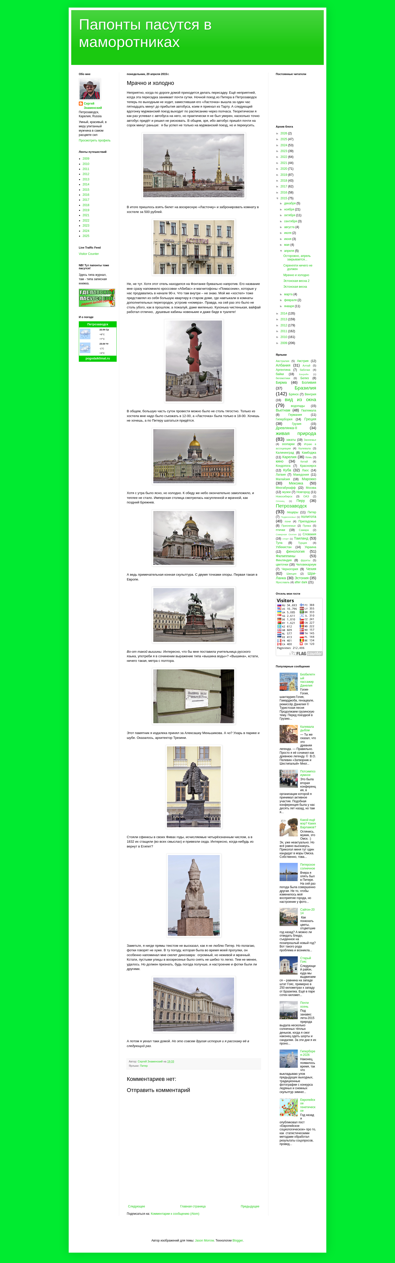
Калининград (285, 452)
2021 (86, 215)
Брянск (294, 394)
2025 (86, 236)
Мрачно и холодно (296, 275)
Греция (310, 419)
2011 (86, 169)
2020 (284, 169)
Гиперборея (284, 419)
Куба (287, 470)
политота (308, 517)
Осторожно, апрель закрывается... (297, 257)
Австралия (282, 360)
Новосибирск (284, 496)
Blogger (237, 1240)
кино (279, 461)
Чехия (311, 569)
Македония (301, 474)
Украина (310, 547)
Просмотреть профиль (95, 140)
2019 (86, 210)
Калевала (305, 448)
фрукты (305, 560)
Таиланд (301, 538)
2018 (86, 205)
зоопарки (288, 444)
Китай (304, 461)
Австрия (303, 361)
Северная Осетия (286, 534)
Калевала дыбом (307, 728)
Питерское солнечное (307, 866)
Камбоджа (309, 452)
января (289, 306)
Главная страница (193, 1206)
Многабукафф (286, 488)
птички (280, 530)
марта (288, 294)
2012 (86, 174)
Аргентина (283, 370)
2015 (86, 189)
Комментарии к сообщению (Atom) (175, 1214)
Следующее (136, 1206)
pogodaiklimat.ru (98, 358)
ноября (289, 209)
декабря (290, 203)
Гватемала (308, 410)
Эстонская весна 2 (296, 281)
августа (289, 227)
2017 (86, 200)
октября (290, 215)
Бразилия (305, 388)
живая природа (296, 433)
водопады (298, 406)
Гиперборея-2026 (307, 1053)
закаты (291, 440)
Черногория (290, 569)
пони (288, 521)
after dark (300, 582)
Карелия (289, 457)
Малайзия (283, 479)
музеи (286, 492)
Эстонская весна (295, 286)
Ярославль (283, 582)
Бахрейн (304, 374)
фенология (295, 551)
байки (280, 374)
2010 (86, 164)
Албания (283, 365)
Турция (302, 542)
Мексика (296, 483)
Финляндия (284, 560)
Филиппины (285, 556)
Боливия (309, 382)
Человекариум (306, 564)
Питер (144, 1065)
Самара (304, 529)
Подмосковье (288, 517)
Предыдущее (250, 1206)
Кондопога (283, 466)
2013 (86, 179)
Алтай (306, 365)
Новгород (303, 492)
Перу (301, 501)
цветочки (282, 564)
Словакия (309, 534)
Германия (295, 415)
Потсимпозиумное (307, 773)
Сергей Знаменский (93, 106)
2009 (86, 158)
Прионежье (288, 525)
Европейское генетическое (307, 1105)
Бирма (281, 382)
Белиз (305, 378)
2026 (284, 133)
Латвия (281, 474)
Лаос (305, 470)
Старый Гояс (305, 959)
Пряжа (307, 525)
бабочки (305, 369)
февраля (291, 300)
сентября (291, 221)
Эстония (301, 578)
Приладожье (307, 521)
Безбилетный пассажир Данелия (307, 680)
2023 (86, 225)
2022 (86, 220)
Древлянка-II (286, 428)
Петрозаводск (97, 324)
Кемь (308, 457)
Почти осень (304, 1004)
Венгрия (310, 394)
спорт (285, 538)
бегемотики (283, 378)
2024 (86, 231)
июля (288, 233)
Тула (279, 543)
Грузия (296, 424)
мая (287, 245)
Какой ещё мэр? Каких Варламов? (308, 823)
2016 (86, 195)
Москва (311, 488)
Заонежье (310, 439)
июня (288, 239)
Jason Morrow (204, 1240)
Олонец (280, 501)
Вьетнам (283, 410)
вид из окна (300, 399)
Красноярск (308, 466)
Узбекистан (283, 547)
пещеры (292, 512)
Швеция (291, 573)
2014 (86, 184)
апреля (289, 251)
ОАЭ (306, 496)
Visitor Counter (89, 254)
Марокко (309, 479)
